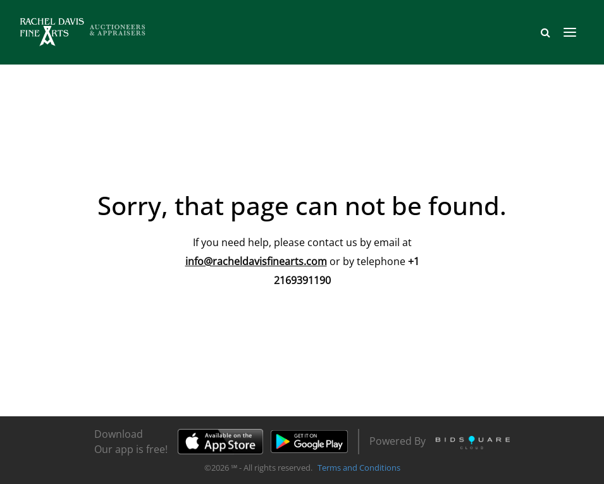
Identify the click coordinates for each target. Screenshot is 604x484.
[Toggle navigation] (569, 32)
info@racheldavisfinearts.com (256, 261)
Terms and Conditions (358, 467)
